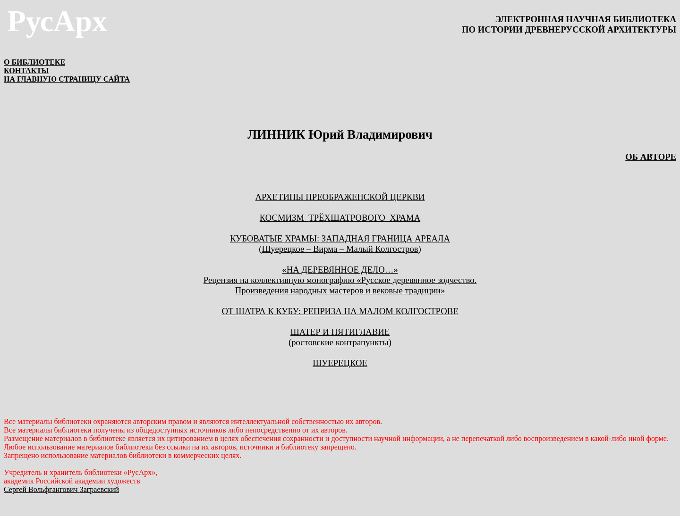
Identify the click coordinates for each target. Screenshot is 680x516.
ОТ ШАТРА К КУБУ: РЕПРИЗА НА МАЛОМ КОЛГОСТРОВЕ (339, 311)
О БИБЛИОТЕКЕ (34, 62)
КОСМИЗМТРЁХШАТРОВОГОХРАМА (340, 218)
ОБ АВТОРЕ (650, 157)
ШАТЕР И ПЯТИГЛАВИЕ (340, 332)
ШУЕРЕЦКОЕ (340, 363)
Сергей (61, 489)
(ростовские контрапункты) (340, 342)
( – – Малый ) (340, 249)
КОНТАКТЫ (26, 71)
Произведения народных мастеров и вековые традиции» (340, 290)
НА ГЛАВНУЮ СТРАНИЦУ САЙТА (67, 79)
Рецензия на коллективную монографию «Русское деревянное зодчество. (340, 280)
